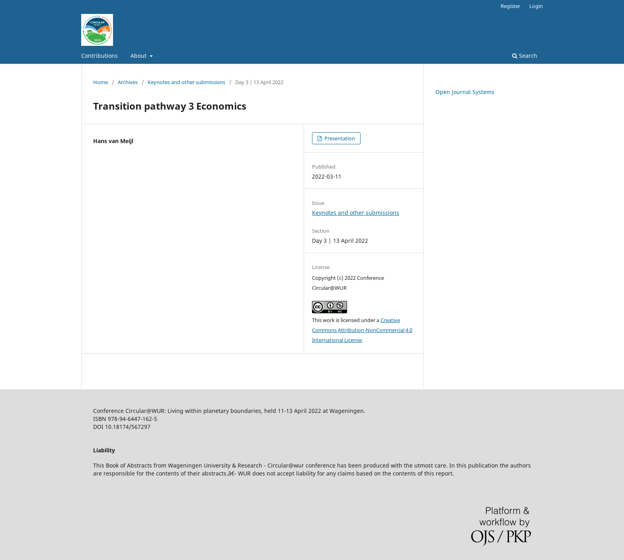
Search (524, 55)
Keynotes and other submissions (186, 82)
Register (510, 6)
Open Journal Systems (464, 92)
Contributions (99, 55)
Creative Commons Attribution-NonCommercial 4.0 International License (362, 330)
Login (536, 6)
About (139, 55)
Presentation (339, 138)
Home (100, 82)
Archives (128, 82)
